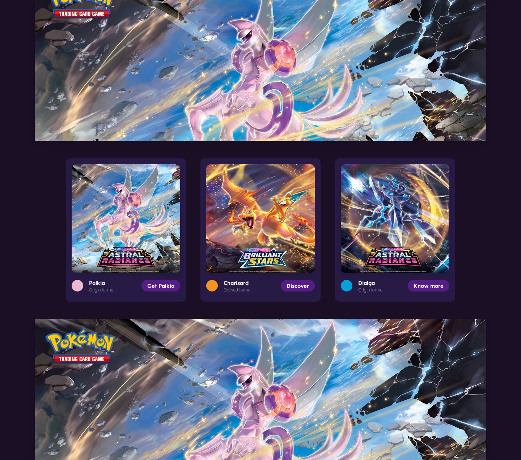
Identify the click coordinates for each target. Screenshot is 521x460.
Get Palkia (160, 285)
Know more (429, 285)
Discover (298, 285)
